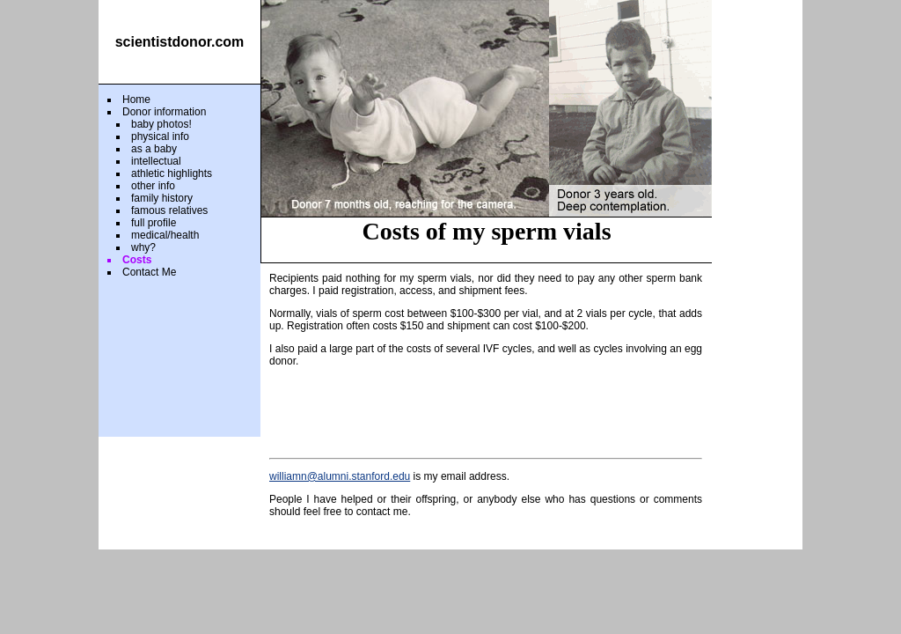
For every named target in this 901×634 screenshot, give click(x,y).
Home (136, 99)
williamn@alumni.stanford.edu (339, 476)
